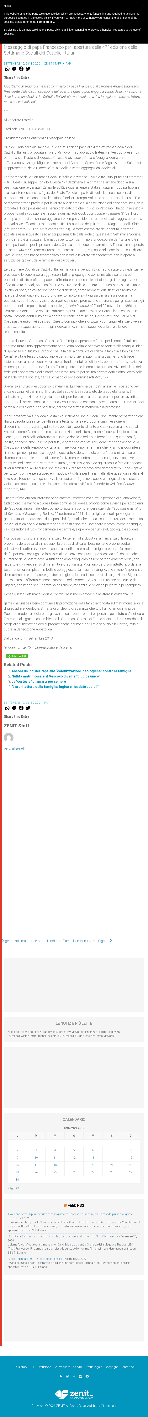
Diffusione (44, 1367)
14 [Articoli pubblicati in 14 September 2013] (111, 1157)
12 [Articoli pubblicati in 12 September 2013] (74, 1157)
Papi (69, 63)
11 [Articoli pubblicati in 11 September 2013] (55, 1157)
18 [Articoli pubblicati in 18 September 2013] (55, 1165)
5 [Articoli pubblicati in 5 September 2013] (74, 1150)
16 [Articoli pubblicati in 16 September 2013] (17, 1165)
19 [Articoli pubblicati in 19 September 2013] (74, 1165)
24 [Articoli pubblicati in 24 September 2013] (36, 1172)
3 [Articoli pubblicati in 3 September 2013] (36, 1150)
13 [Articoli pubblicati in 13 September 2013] (92, 1157)
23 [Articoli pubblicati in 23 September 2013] (17, 1172)
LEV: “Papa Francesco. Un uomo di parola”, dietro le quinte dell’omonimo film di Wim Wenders (64, 1236)
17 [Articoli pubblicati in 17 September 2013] (36, 1165)
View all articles (15, 749)
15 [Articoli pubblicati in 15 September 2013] (130, 1157)
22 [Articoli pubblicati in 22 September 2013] (130, 1165)
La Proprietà (62, 1367)
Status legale (93, 1367)
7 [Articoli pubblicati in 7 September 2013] (112, 1150)
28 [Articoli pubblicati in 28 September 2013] (111, 1172)
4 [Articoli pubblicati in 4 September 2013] (55, 1150)
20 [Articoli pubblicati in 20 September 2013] (92, 1165)
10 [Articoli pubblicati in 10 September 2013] (36, 1157)
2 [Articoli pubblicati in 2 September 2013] (17, 1150)
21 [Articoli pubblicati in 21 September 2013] (111, 1165)
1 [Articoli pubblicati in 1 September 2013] (130, 1143)
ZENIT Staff (53, 63)
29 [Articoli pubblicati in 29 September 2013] (130, 1172)
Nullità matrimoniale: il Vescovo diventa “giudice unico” (56, 676)
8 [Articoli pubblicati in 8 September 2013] (130, 1150)
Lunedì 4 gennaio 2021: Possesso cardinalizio (35, 1258)
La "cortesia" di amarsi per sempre (39, 681)
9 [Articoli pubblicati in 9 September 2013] (17, 1157)
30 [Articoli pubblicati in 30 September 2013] (17, 1179)
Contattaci (127, 1367)
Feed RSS (76, 1205)
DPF (32, 1367)
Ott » (18, 1188)
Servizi (77, 1367)
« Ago (11, 1188)
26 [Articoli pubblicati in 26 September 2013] (74, 1172)
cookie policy (45, 21)
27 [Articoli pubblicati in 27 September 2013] (92, 1172)
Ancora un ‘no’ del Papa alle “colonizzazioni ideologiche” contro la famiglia (71, 671)
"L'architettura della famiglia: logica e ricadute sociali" (55, 687)
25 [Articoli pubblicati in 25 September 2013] (55, 1172)
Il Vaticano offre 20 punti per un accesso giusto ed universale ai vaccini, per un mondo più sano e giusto (70, 1214)
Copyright (111, 1367)
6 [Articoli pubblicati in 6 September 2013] (93, 1150)
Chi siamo (20, 1367)
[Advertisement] (74, 909)
